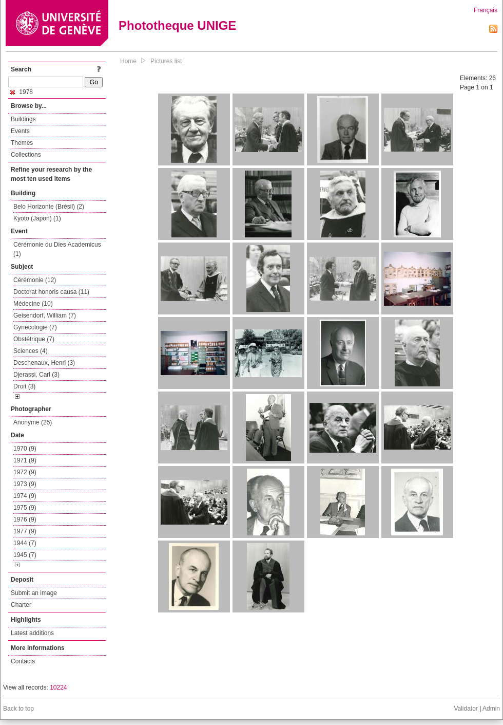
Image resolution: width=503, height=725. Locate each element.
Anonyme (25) (32, 422)
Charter (21, 604)
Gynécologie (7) (35, 327)
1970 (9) (24, 448)
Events (20, 131)
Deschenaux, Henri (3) (44, 362)
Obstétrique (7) (33, 339)
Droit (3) (24, 386)
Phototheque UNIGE (177, 25)
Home (128, 61)
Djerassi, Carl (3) (36, 374)
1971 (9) (24, 460)
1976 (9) (24, 519)
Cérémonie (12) (34, 280)
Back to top (18, 708)
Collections (26, 154)
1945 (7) (24, 555)
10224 (58, 687)
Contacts (23, 661)
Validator (465, 708)
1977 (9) (24, 531)
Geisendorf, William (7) (44, 315)
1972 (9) (24, 472)
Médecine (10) (33, 303)
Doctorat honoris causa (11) (51, 291)
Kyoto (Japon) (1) (37, 218)
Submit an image (34, 593)
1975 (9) (24, 507)
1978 (21, 92)
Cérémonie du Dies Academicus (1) (57, 249)
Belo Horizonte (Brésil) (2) (48, 206)
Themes (22, 142)
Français (485, 10)
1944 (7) (24, 543)
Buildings (23, 119)
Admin (491, 708)
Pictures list (166, 61)
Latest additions (32, 633)
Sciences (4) (30, 351)
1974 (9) (24, 495)
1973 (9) (24, 484)
